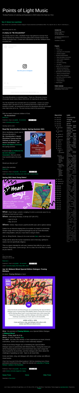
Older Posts (47, 375)
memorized (69, 208)
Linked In (63, 40)
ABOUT (58, 48)
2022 (57, 123)
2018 (57, 190)
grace (71, 196)
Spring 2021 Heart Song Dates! (14, 177)
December (60, 127)
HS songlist (70, 166)
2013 (57, 200)
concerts (68, 205)
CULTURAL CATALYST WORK (63, 77)
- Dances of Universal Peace (63, 73)
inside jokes (73, 231)
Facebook (57, 40)
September (60, 136)
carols (71, 222)
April (59, 148)
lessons (70, 232)
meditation (73, 159)
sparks (71, 239)
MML (75, 182)
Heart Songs (19, 265)
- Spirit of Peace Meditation (62, 75)
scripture (68, 239)
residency (69, 200)
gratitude (69, 162)
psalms (68, 236)
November (60, 131)
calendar (69, 168)
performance (73, 212)
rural (68, 152)
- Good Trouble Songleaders (62, 59)
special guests (71, 130)
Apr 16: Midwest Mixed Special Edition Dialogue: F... (60, 172)
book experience (10, 174)
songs (74, 147)
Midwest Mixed (9, 333)
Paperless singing (69, 132)
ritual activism (73, 237)
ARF (75, 201)
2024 (57, 119)
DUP (74, 121)
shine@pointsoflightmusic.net (62, 36)
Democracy (69, 217)
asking (68, 221)
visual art (69, 216)
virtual (27, 265)
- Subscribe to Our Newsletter (63, 51)
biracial (8, 371)
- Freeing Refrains (60, 80)
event (69, 121)
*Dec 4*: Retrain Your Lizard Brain (12, 22)
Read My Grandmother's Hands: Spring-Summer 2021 (23, 129)
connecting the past (71, 227)
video (75, 200)
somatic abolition (34, 174)
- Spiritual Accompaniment (62, 68)
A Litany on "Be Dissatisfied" (13, 33)
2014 (57, 198)
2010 (57, 206)
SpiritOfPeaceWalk (71, 145)
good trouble (69, 124)
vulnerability (69, 182)
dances (68, 159)
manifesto (74, 232)
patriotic (68, 212)
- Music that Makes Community (63, 57)
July (59, 141)
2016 (57, 194)
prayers (17, 122)
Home (27, 375)
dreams (74, 195)
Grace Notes (71, 143)
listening (74, 171)
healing (68, 177)
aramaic (74, 170)
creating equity (70, 228)
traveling (69, 147)
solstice (68, 214)
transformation (70, 156)
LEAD (75, 218)
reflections (69, 237)
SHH (74, 139)
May (59, 146)
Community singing (10, 265)
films (75, 228)
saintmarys (73, 165)
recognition (74, 236)
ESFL (68, 202)
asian (71, 191)
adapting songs (71, 185)
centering (74, 175)
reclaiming (74, 189)
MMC (28, 174)
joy (71, 177)
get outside (73, 161)
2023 (57, 121)
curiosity (68, 171)
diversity (74, 186)
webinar (68, 201)
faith (75, 207)
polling (72, 235)
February (60, 181)
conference (69, 186)
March (59, 179)
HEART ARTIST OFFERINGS (63, 66)
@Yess (72, 201)
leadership (74, 179)
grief (75, 136)
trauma (72, 190)
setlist (74, 125)
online (68, 172)
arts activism (71, 157)
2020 (57, 186)
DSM (68, 139)
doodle (74, 205)
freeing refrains (71, 151)
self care (68, 190)
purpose (74, 198)
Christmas (74, 216)
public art (69, 180)
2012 (57, 202)
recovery (68, 213)
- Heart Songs (59, 60)
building (74, 202)
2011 (57, 204)
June (59, 144)
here (36, 236)
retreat (68, 138)
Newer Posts (6, 375)
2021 (57, 125)
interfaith (74, 187)
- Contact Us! (59, 50)
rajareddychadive (64, 387)
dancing (68, 142)
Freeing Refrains (23, 331)
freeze (75, 230)
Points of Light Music (25, 10)
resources (74, 172)
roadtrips (74, 213)
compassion (73, 203)
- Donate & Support (60, 53)
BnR (75, 156)
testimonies (73, 214)
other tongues (71, 211)
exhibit (68, 207)
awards (71, 221)
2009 (57, 209)
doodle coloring (70, 206)
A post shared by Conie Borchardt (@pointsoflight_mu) (25, 92)
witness (71, 240)
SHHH (74, 141)
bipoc (74, 135)
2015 (57, 196)
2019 (57, 188)
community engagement (16, 371)
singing (24, 371)
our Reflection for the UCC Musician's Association (12, 153)
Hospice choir (70, 218)
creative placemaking (71, 168)
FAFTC (74, 217)
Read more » (5, 117)
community (70, 129)
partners (74, 162)
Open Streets (71, 184)
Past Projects (59, 82)
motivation (69, 189)
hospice (74, 142)
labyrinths (74, 146)
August (59, 139)
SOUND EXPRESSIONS (62, 55)
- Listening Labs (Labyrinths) (63, 70)
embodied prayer (71, 176)
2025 (57, 117)
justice (72, 197)
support (72, 181)
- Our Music (59, 64)
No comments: (22, 120)
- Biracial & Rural (60, 79)
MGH (25, 174)
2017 (57, 192)
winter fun (69, 160)
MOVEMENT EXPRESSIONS (63, 71)
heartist (68, 231)
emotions (69, 187)
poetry (71, 198)
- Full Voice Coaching (61, 62)
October (60, 134)
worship (68, 146)
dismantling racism (10, 122)
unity (75, 181)
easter (74, 206)
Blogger (39, 388)
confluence (74, 226)
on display (73, 209)
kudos (68, 232)
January (60, 183)
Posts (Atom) (12, 378)
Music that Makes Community (12, 144)
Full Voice (70, 136)
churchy (68, 203)
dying (68, 196)
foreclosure (69, 230)
